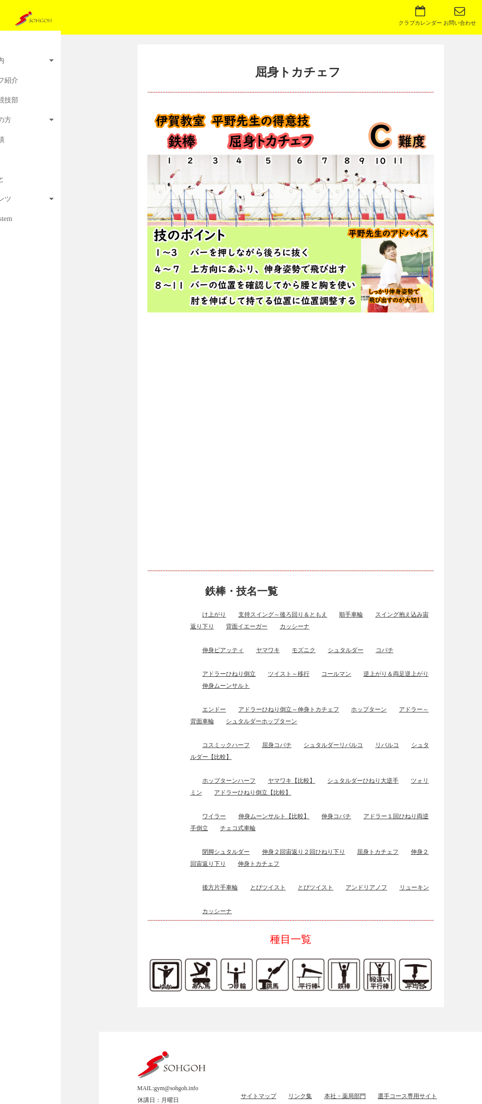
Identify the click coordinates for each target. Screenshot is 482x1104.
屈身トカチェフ (377, 851)
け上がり (214, 614)
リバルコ (387, 745)
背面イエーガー (246, 626)
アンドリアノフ (366, 887)
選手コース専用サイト (407, 1096)
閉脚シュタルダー (226, 851)
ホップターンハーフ (229, 780)
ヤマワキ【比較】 (291, 780)
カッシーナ (294, 626)
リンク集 (300, 1096)
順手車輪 (351, 614)
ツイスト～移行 (288, 673)
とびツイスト (268, 887)
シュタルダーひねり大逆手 (362, 780)
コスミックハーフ (226, 745)
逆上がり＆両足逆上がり (396, 673)
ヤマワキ (268, 650)
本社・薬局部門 (345, 1096)
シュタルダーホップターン (261, 721)
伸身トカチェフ (258, 863)
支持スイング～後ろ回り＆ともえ (282, 614)
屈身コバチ (277, 745)
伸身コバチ (336, 816)
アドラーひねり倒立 (229, 673)
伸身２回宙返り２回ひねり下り (303, 851)
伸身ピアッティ (223, 650)
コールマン (336, 673)
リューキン (414, 887)
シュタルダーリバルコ (333, 745)
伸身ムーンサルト (226, 685)
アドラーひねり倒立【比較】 (252, 792)
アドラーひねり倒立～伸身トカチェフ (288, 709)
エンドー (214, 709)
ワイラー (214, 816)
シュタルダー (345, 650)
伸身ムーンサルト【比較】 (273, 816)
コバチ (385, 650)
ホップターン (369, 709)
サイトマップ (258, 1096)
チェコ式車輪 (238, 828)
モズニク (303, 650)
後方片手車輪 (220, 887)
